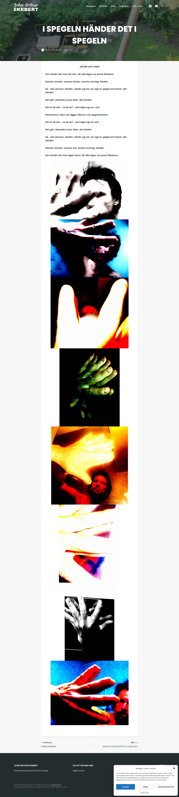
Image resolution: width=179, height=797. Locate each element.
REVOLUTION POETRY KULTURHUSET (115, 744)
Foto (113, 6)
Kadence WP (56, 785)
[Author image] (42, 49)
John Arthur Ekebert (54, 50)
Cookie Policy (144, 792)
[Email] (156, 6)
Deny (145, 787)
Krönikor (124, 6)
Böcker (103, 6)
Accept (125, 787)
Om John (138, 6)
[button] (174, 768)
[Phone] (162, 6)
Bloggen (91, 6)
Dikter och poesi (89, 21)
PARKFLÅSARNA (64, 744)
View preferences (166, 787)
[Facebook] (150, 6)
